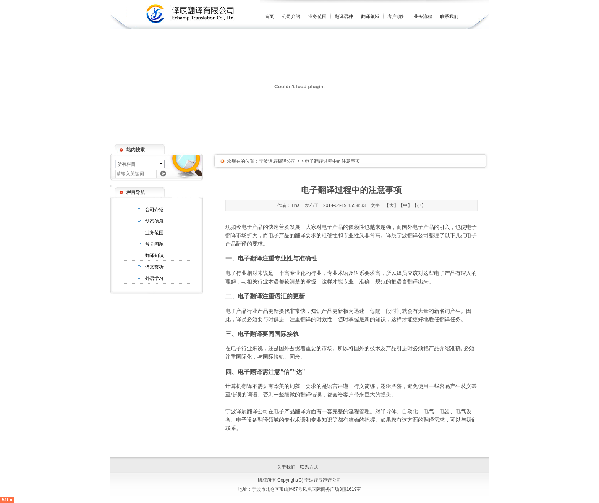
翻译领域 (370, 16)
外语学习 (154, 278)
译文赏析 (154, 267)
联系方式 (309, 467)
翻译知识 (154, 255)
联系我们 (449, 16)
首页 (269, 16)
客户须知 (396, 16)
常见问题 (154, 244)
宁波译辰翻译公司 (277, 161)
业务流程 (423, 16)
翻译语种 (344, 16)
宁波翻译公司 (413, 235)
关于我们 (286, 467)
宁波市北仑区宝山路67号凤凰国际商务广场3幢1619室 (306, 489)
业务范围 (317, 16)
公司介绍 (291, 16)
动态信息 (154, 221)
